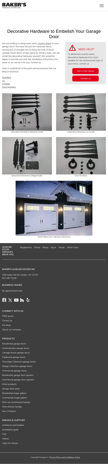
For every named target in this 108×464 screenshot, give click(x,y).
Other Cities (72, 247)
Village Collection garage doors (17, 366)
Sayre (53, 247)
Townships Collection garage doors (19, 361)
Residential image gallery (14, 393)
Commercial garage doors (14, 370)
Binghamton (26, 247)
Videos (5, 438)
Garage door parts (11, 388)
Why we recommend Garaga (16, 402)
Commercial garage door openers (18, 379)
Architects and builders (13, 425)
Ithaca (45, 247)
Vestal (61, 247)
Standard (6, 77)
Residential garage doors (14, 343)
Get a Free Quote (85, 71)
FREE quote (8, 316)
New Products (9, 411)
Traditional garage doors (13, 357)
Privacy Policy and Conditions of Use (65, 457)
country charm (44, 43)
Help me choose (10, 443)
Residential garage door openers (18, 375)
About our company (11, 329)
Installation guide (10, 429)
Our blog (6, 325)
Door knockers (9, 87)
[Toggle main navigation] (101, 5)
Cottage (6, 83)
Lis (3, 80)
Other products (9, 384)
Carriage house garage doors (16, 352)
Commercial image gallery (14, 397)
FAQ (4, 434)
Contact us (85, 78)
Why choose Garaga (12, 406)
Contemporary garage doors (15, 348)
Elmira (37, 247)
